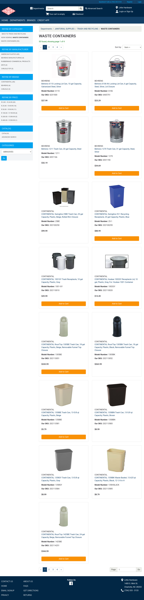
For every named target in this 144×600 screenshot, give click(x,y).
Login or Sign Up (126, 11)
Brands (31, 20)
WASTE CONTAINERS (8, 41)
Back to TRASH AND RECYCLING (14, 34)
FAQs (25, 586)
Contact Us (7, 581)
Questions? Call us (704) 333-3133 (110, 2)
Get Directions (30, 590)
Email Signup (7, 590)
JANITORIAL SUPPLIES (64, 29)
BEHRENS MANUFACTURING (11, 58)
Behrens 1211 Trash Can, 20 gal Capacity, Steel (61, 149)
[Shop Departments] (37, 8)
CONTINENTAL (6, 82)
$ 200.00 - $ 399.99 (8, 116)
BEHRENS (4, 85)
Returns (27, 595)
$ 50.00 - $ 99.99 (7, 109)
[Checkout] (78, 14)
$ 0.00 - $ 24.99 (6, 102)
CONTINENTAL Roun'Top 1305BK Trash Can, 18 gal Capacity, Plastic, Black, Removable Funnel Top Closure (116, 347)
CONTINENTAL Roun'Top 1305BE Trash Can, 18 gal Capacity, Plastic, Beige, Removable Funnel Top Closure (63, 347)
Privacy (5, 595)
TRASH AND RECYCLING (87, 29)
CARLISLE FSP (6, 68)
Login (139, 2)
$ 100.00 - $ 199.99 (8, 113)
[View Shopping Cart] (55, 14)
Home (5, 20)
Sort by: (118, 47)
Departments (17, 20)
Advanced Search (9, 137)
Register (129, 2)
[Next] (61, 47)
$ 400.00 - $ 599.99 (8, 120)
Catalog (5, 133)
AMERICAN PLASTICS (8, 54)
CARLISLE (4, 89)
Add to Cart (64, 108)
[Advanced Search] (94, 8)
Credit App (43, 20)
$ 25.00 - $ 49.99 (7, 106)
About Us (28, 581)
